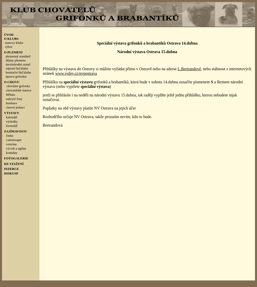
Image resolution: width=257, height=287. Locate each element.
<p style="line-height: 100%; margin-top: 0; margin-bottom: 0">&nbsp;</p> (20, 112)
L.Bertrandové (189, 69)
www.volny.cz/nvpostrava (76, 73)
